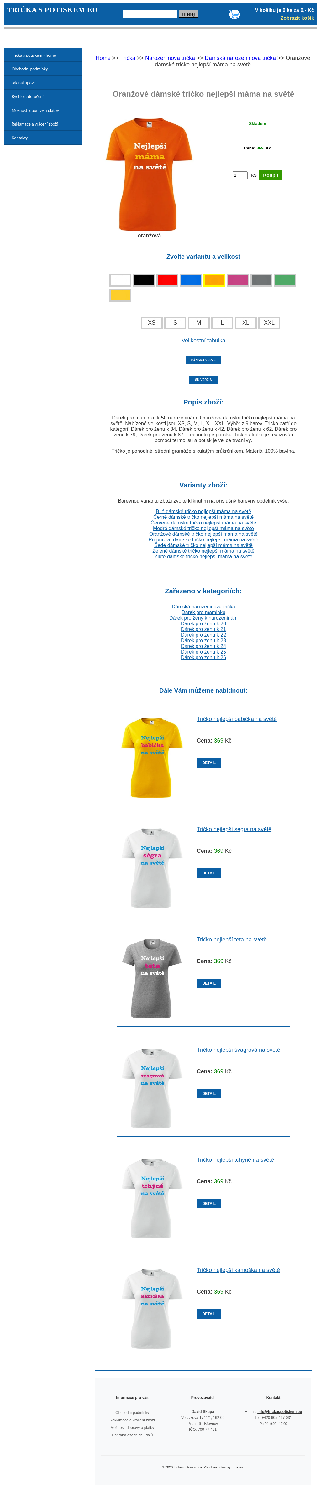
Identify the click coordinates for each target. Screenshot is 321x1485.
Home (103, 58)
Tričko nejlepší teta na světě (232, 939)
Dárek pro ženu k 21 (203, 629)
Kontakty (20, 137)
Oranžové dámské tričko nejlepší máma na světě (203, 534)
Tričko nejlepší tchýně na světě (235, 1160)
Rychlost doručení (28, 96)
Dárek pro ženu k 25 (203, 651)
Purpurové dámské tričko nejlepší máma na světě (203, 539)
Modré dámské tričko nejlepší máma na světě (203, 528)
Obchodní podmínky (30, 68)
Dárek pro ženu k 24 (203, 646)
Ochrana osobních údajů (132, 1435)
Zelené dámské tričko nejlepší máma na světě (203, 551)
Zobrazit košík (297, 18)
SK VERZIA (203, 380)
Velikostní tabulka (203, 340)
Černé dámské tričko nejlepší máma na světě (203, 517)
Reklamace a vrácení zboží (35, 124)
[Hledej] (150, 14)
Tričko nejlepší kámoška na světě (238, 1270)
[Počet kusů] (240, 175)
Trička (127, 58)
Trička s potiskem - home (34, 55)
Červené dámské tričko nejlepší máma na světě (203, 522)
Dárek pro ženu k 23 (203, 640)
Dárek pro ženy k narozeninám (203, 618)
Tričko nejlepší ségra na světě (234, 829)
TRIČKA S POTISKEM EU (52, 10)
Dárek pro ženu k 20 (203, 623)
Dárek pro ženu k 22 (203, 635)
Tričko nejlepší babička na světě (237, 719)
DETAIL (209, 763)
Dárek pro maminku (203, 612)
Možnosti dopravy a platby (35, 110)
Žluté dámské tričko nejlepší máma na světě (203, 556)
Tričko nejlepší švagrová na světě (238, 1050)
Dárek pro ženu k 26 (203, 657)
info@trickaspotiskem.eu (279, 1411)
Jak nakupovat (24, 82)
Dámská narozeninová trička (240, 58)
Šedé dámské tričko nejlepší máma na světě (203, 545)
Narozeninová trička (170, 58)
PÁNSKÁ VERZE (203, 360)
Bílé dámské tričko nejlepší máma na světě (203, 511)
